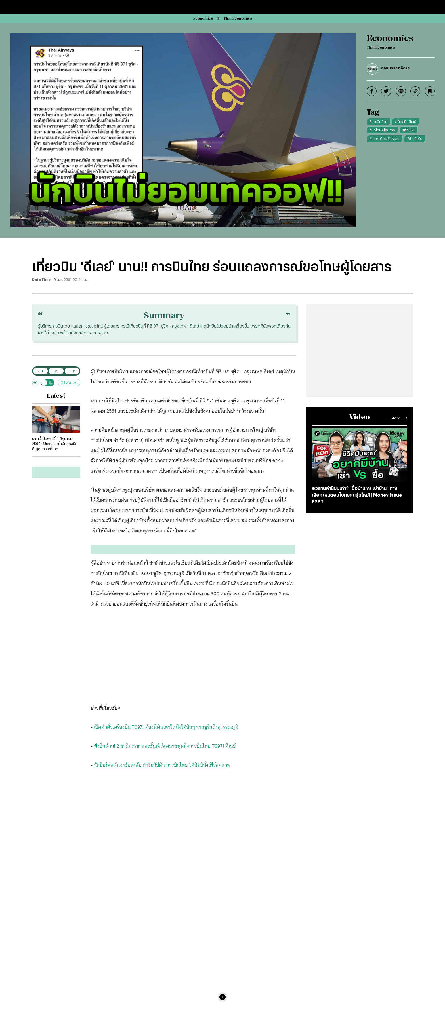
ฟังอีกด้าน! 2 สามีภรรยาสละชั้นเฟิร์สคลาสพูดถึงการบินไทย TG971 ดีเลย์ (165, 746)
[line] (401, 91)
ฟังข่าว (69, 382)
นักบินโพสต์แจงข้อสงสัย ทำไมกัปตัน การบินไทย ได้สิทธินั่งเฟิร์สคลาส (162, 765)
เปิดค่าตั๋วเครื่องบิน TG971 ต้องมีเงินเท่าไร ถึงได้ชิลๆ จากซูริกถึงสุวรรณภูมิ (166, 727)
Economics (203, 18)
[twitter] (386, 91)
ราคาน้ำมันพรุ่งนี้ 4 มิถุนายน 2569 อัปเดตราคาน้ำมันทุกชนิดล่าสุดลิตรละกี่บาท (54, 444)
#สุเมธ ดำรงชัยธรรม (385, 138)
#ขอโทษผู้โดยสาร (382, 130)
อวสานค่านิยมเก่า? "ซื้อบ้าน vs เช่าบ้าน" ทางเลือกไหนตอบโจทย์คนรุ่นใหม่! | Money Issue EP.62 (357, 494)
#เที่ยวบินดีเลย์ (405, 121)
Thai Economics (238, 18)
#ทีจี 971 (408, 130)
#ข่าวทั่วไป (414, 138)
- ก (40, 370)
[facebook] (372, 91)
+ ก (71, 371)
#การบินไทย (378, 121)
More (396, 418)
